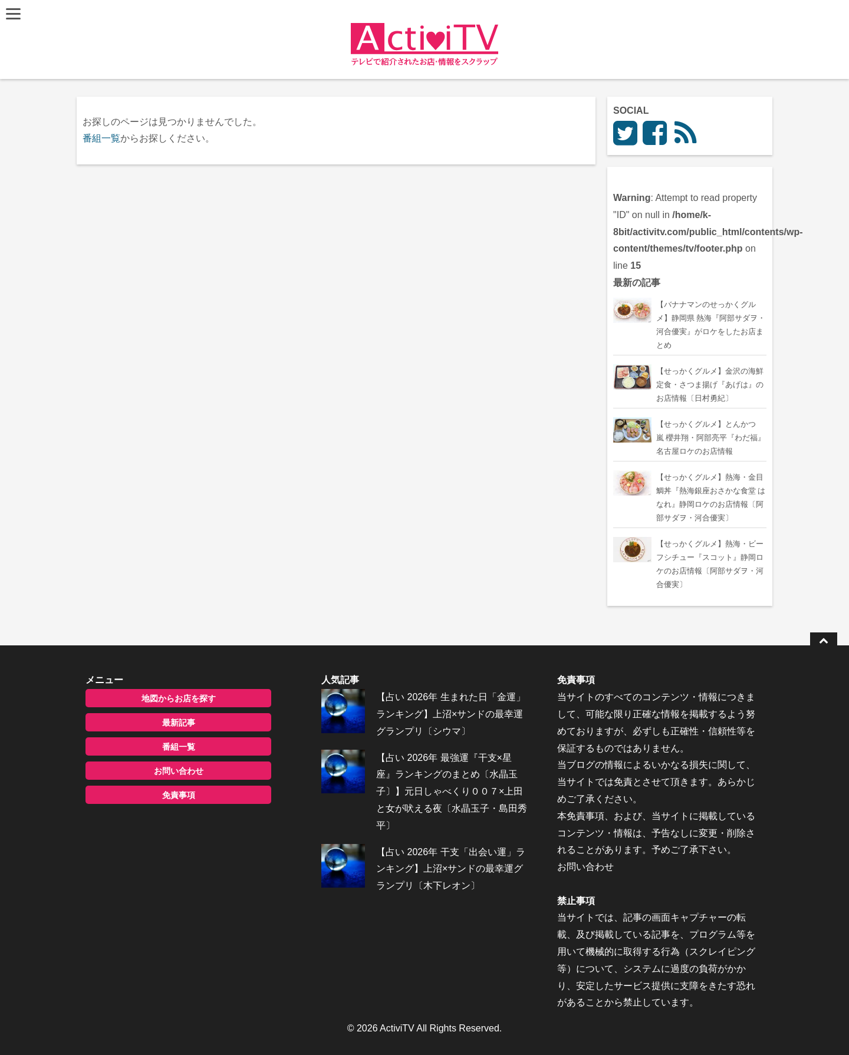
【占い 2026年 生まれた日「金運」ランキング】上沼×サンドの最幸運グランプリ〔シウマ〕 (450, 714)
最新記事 (178, 722)
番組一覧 (101, 138)
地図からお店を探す (179, 698)
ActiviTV (397, 1028)
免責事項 (178, 795)
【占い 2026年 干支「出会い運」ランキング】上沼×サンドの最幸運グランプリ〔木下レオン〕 (450, 869)
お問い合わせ (178, 771)
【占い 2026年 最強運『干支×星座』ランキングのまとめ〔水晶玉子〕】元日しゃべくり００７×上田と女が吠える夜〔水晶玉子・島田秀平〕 (451, 791)
